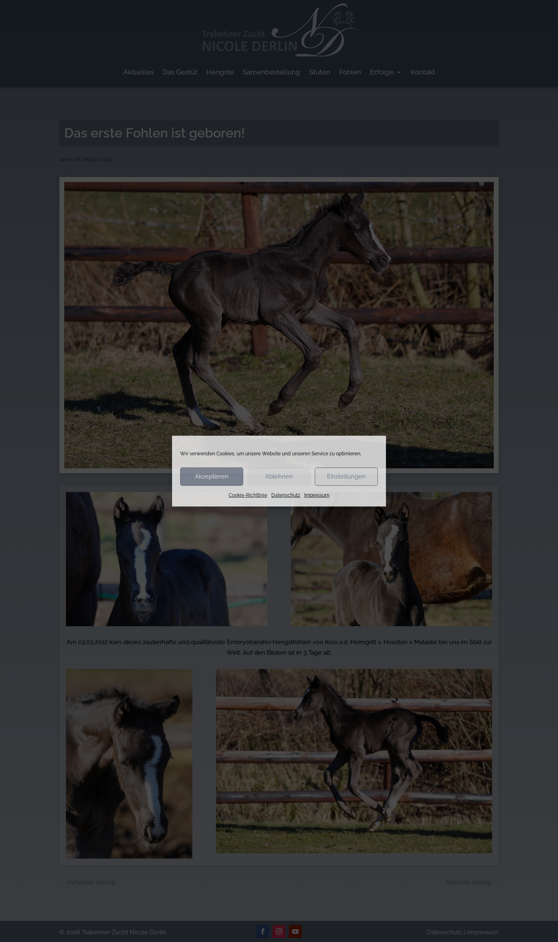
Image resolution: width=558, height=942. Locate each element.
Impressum (316, 495)
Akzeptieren (212, 476)
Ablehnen (279, 476)
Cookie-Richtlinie (248, 495)
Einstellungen (346, 476)
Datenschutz (285, 495)
